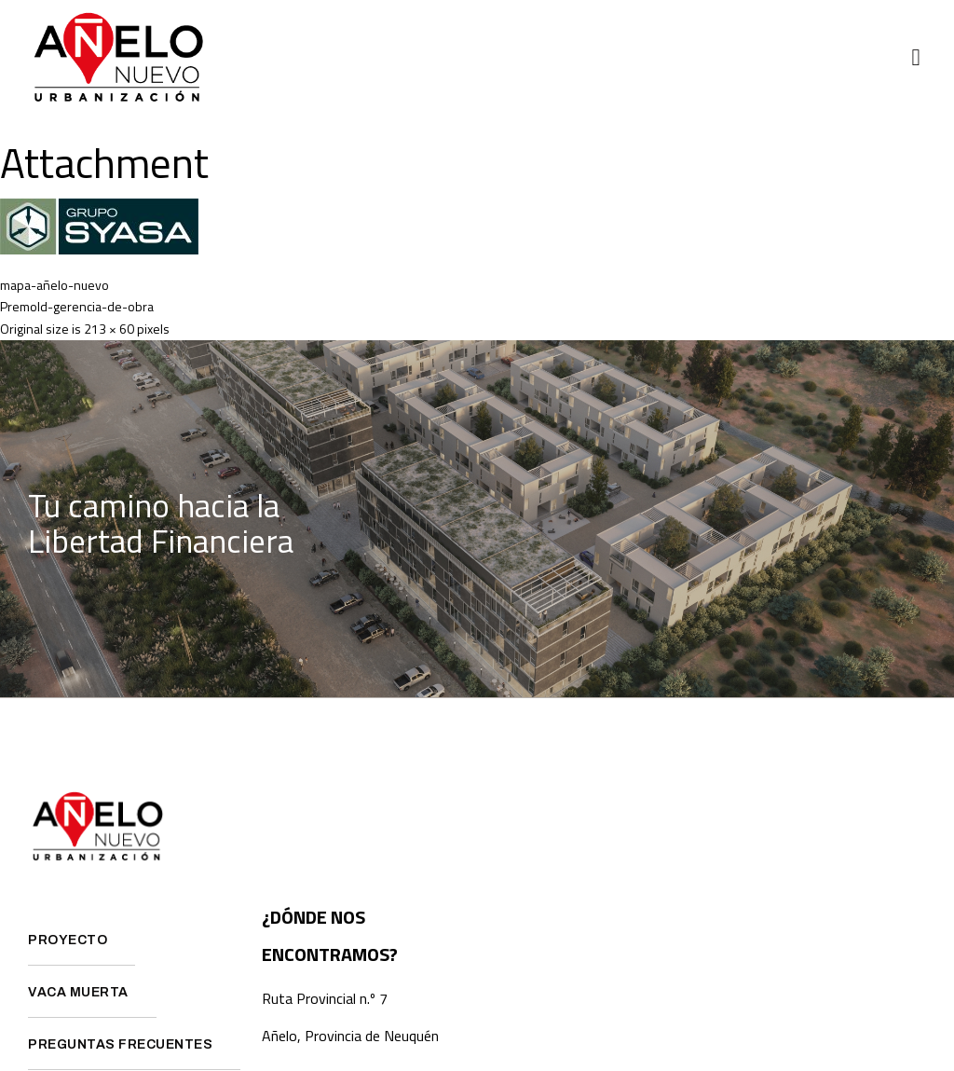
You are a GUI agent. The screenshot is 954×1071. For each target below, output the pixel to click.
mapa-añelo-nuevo (54, 285)
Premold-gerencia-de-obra (77, 306)
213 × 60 (109, 328)
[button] (916, 58)
